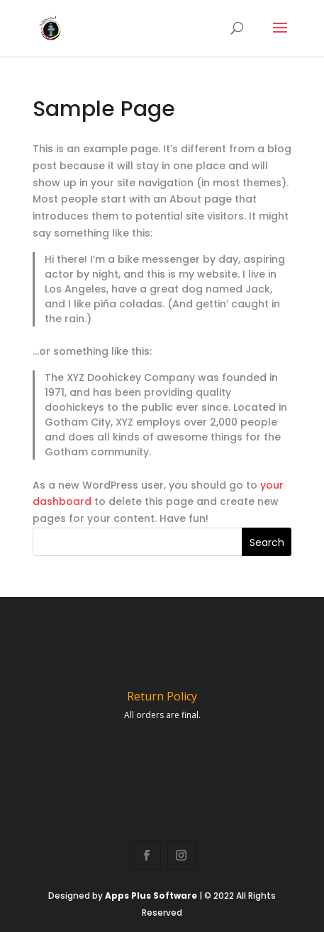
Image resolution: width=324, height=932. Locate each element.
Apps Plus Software (151, 896)
